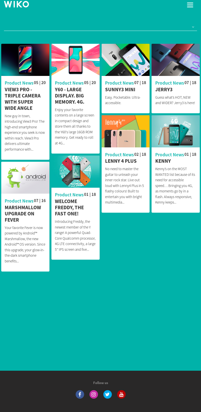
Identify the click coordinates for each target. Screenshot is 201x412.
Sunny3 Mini (120, 90)
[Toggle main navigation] (190, 5)
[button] (192, 27)
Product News (19, 83)
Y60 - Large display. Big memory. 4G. (69, 96)
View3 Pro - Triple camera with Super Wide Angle (23, 99)
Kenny (163, 161)
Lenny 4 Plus (121, 161)
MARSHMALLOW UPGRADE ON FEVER (23, 214)
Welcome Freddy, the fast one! (69, 207)
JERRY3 (164, 90)
